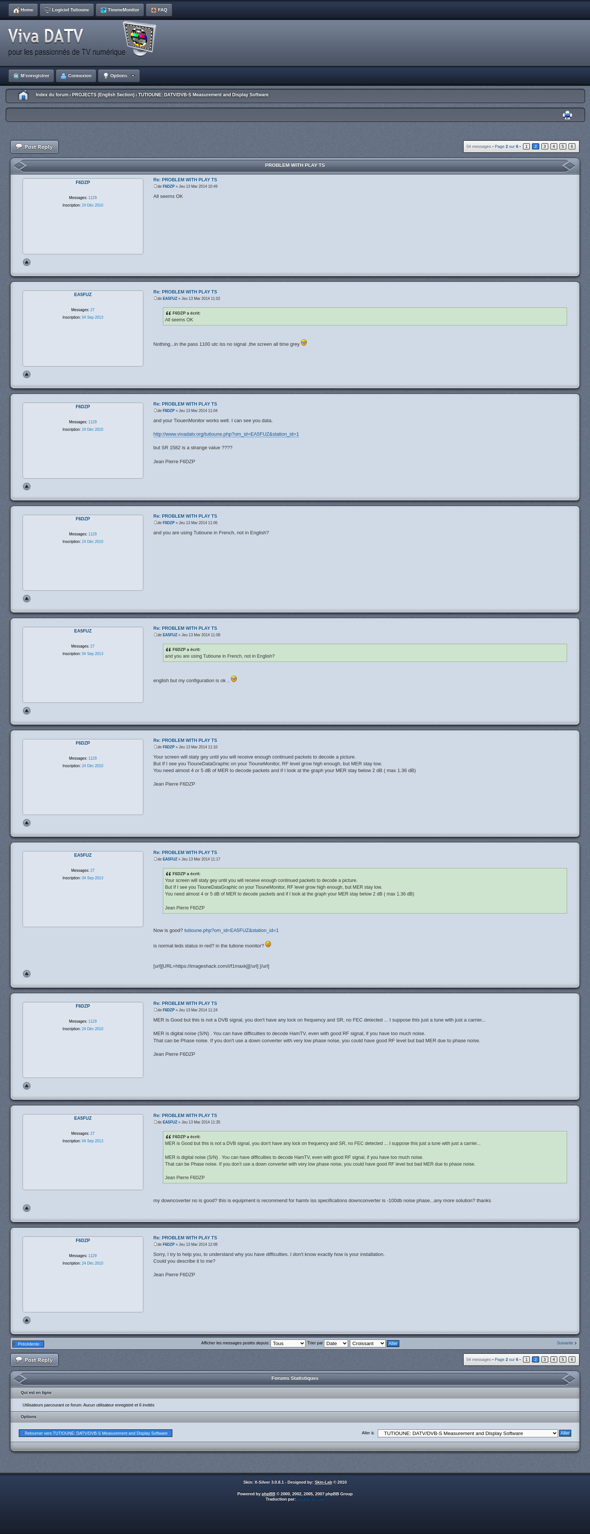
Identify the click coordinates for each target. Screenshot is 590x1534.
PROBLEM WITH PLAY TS (295, 165)
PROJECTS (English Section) (103, 94)
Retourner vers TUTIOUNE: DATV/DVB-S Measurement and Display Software (95, 1433)
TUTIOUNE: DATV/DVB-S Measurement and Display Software (203, 94)
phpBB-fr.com (310, 1499)
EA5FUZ (170, 298)
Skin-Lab (323, 1482)
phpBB (268, 1493)
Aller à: (368, 1433)
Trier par (327, 1343)
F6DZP (169, 186)
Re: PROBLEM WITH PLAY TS (185, 179)
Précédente (28, 1344)
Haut (27, 262)
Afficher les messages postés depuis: (253, 1343)
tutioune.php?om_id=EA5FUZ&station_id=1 (231, 930)
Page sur (506, 146)
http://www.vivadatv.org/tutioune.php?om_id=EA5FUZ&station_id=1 (226, 434)
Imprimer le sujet (567, 115)
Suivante (565, 1343)
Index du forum (52, 94)
